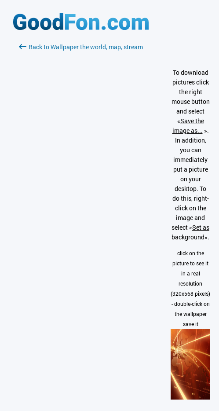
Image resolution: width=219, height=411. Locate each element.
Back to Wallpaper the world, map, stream (81, 47)
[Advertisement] (81, 156)
